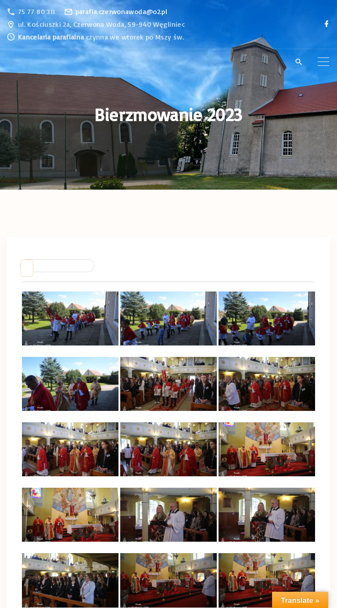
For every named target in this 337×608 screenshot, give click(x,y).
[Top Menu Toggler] (323, 62)
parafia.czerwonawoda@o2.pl (121, 11)
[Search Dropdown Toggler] (298, 62)
